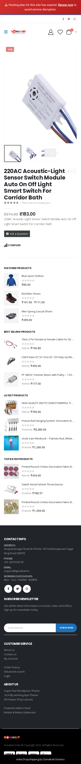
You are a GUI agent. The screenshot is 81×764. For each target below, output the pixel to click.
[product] (11, 280)
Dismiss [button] (60, 759)
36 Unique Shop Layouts (18, 699)
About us (9, 650)
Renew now (65, 5)
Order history (12, 667)
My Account (11, 658)
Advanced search (14, 671)
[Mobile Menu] (7, 32)
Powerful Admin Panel (17, 708)
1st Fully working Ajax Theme (21, 695)
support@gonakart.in (16, 571)
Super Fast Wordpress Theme (22, 690)
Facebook (8, 589)
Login (7, 676)
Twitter (17, 589)
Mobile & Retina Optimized (19, 712)
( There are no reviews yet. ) (35, 203)
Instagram (27, 589)
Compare (14, 245)
